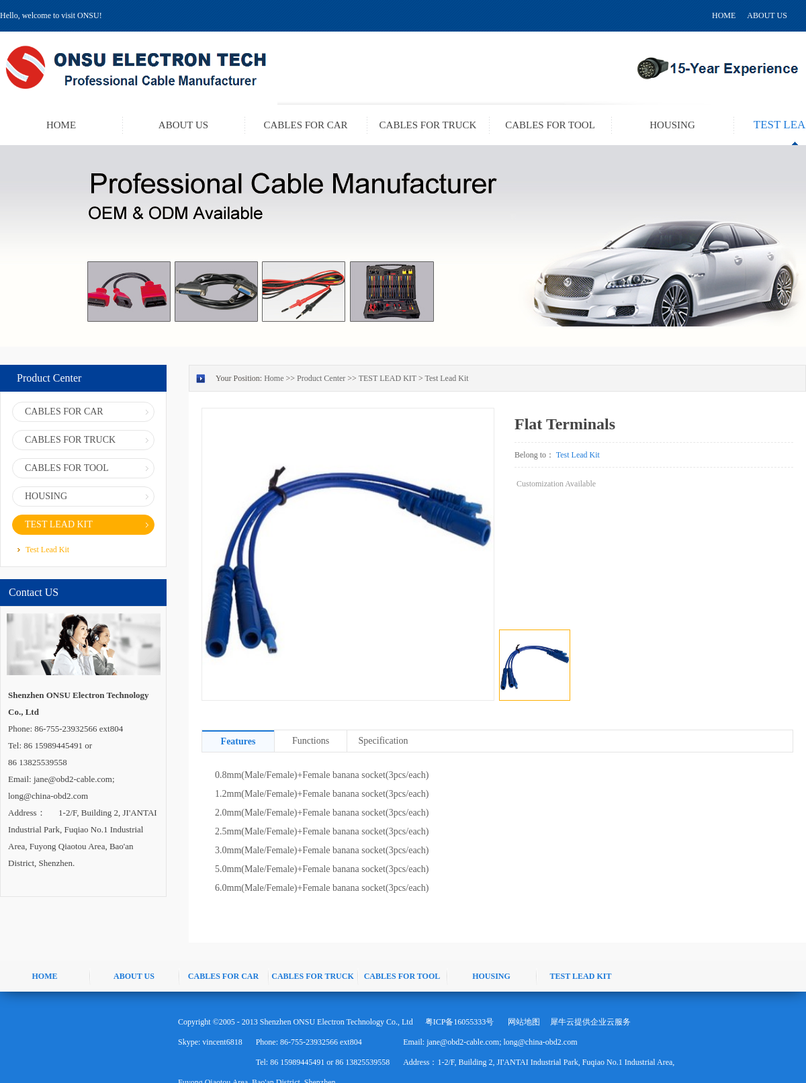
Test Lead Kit (446, 378)
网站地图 (522, 1022)
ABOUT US (767, 15)
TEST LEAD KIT (387, 378)
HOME (723, 15)
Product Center (321, 378)
